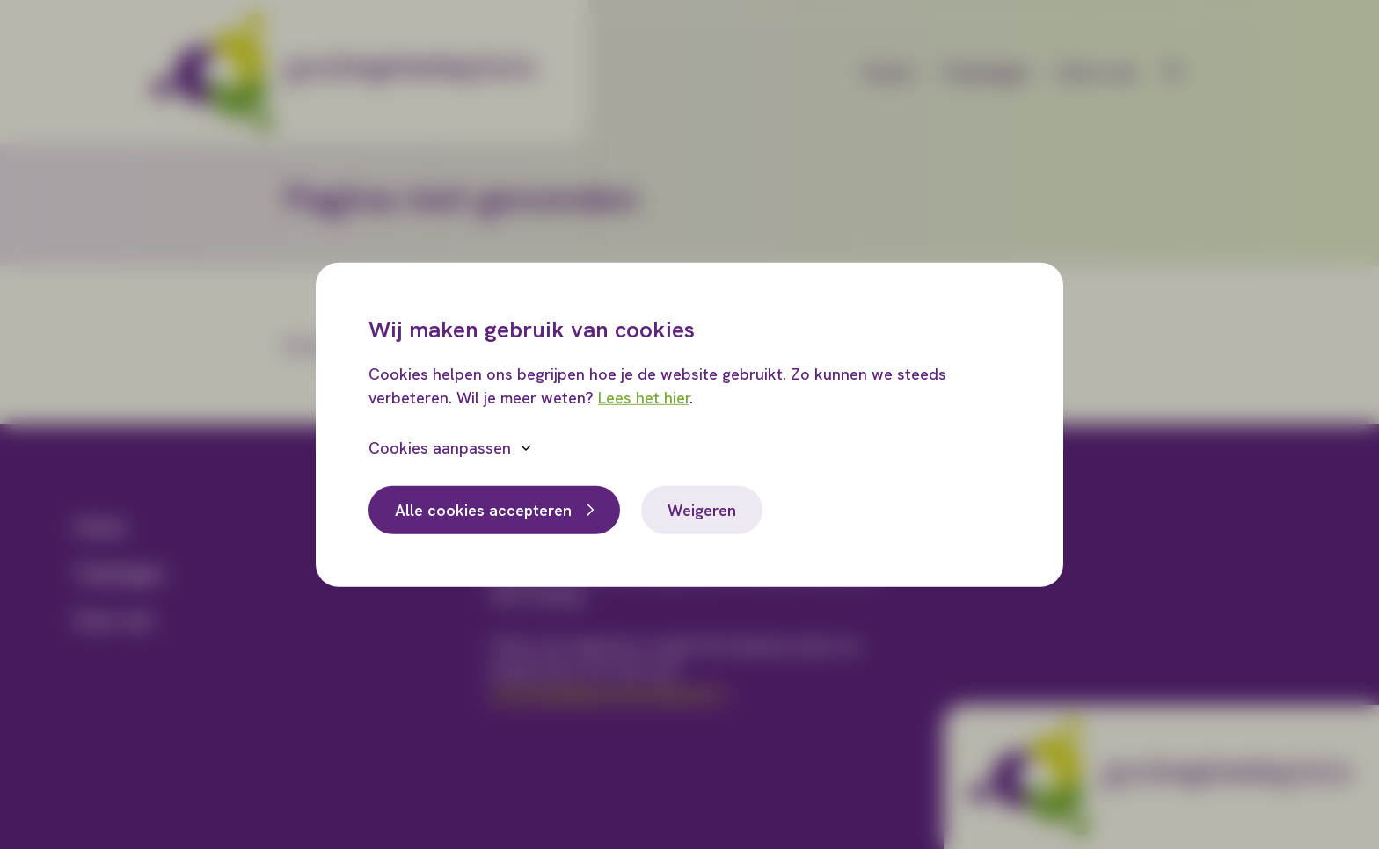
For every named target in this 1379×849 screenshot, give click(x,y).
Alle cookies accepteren (483, 509)
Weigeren (702, 509)
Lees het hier (644, 397)
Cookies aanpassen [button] (439, 447)
